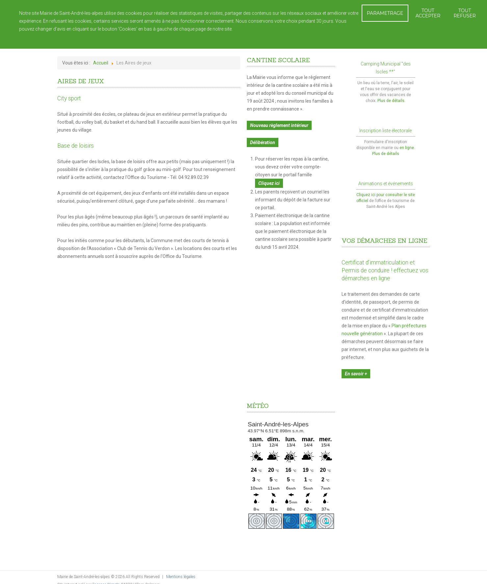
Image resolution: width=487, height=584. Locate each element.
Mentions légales (180, 576)
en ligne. (407, 147)
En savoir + (356, 370)
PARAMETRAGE (385, 13)
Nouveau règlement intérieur (279, 125)
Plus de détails (385, 153)
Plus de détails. (391, 100)
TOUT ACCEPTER (428, 13)
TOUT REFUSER (464, 13)
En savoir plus (248, 29)
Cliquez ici (269, 183)
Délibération (262, 142)
